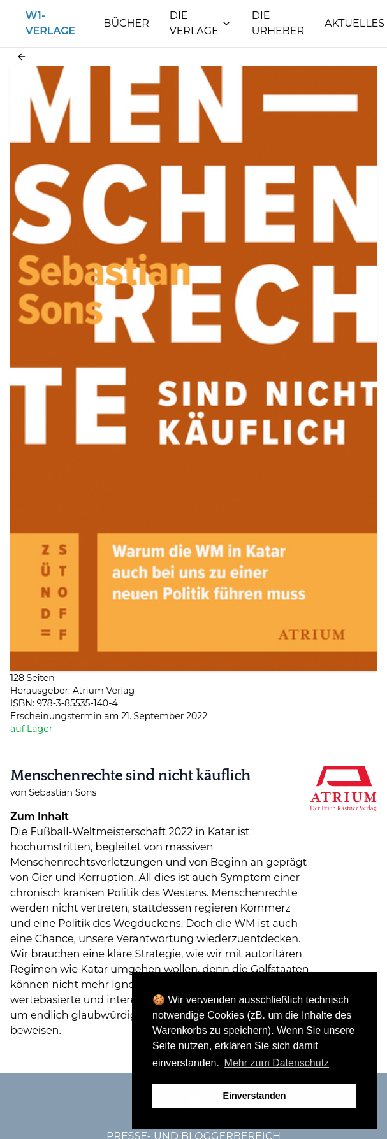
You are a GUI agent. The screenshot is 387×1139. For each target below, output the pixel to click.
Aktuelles (354, 23)
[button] (21, 57)
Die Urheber (278, 23)
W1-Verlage (50, 23)
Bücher (126, 23)
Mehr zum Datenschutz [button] (277, 1062)
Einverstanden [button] (254, 1096)
